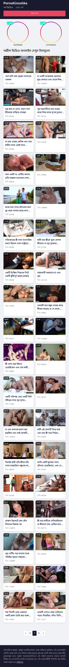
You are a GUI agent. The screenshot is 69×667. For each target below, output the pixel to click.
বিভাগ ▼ (34, 13)
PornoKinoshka (15, 3)
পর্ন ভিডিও (8, 7)
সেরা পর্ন (19, 7)
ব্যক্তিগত (20, 662)
